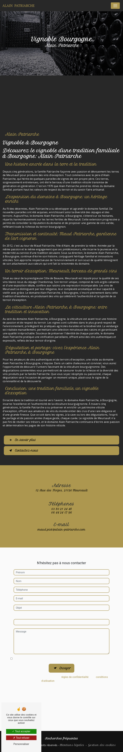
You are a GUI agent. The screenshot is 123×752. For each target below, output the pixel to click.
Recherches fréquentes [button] (61, 738)
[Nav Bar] (115, 5)
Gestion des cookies (102, 745)
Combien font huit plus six (28, 608)
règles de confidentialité (75, 669)
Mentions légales (72, 745)
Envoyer (65, 661)
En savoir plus (22, 440)
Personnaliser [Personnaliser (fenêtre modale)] (21, 744)
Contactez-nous (23, 450)
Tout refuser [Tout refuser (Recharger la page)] (21, 737)
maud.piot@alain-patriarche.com (62, 522)
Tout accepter (21, 731)
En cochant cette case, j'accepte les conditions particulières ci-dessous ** (55, 651)
